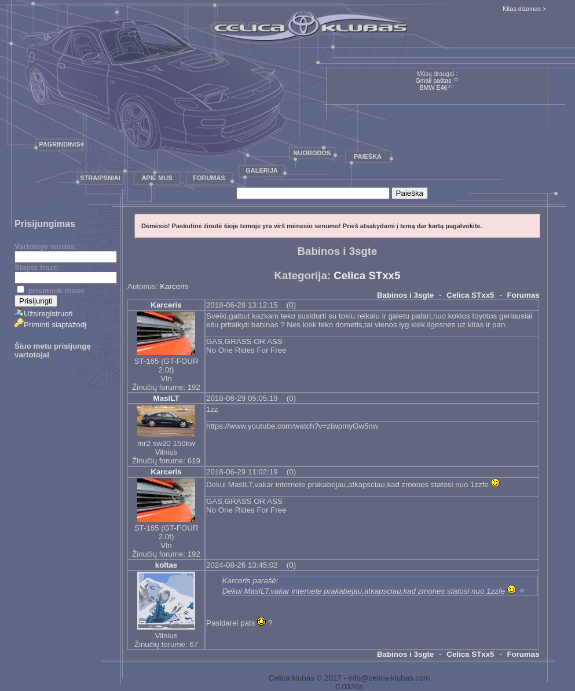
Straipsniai (100, 177)
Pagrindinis (59, 144)
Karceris (174, 286)
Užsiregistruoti (43, 313)
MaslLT (166, 398)
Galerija (262, 170)
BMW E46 (434, 87)
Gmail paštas (433, 80)
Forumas (209, 177)
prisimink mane (51, 290)
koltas (166, 565)
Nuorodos (312, 152)
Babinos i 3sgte (405, 295)
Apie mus (156, 177)
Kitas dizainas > (524, 8)
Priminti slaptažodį (50, 324)
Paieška (368, 156)
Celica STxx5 (367, 275)
